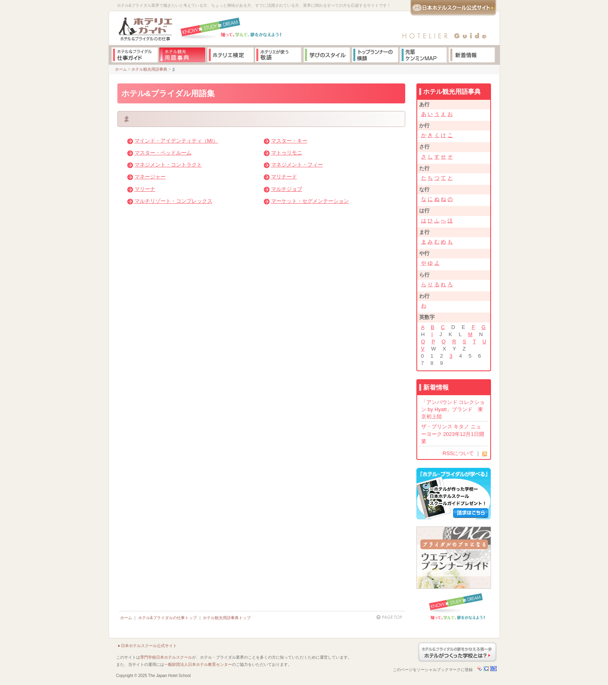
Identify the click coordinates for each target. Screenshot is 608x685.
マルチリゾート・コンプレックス (173, 201)
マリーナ (145, 189)
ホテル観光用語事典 (149, 69)
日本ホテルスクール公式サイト (149, 645)
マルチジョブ (286, 189)
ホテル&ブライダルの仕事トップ (167, 618)
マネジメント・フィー (297, 165)
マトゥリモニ (286, 153)
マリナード (284, 177)
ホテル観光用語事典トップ (227, 618)
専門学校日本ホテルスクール (166, 657)
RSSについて (458, 453)
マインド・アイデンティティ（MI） (176, 141)
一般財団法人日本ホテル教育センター (198, 664)
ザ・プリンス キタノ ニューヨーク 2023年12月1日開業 (452, 434)
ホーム (121, 69)
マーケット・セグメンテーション (310, 201)
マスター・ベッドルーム (163, 153)
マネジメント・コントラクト (168, 165)
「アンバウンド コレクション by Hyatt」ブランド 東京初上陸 (453, 409)
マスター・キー (289, 141)
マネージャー (150, 177)
